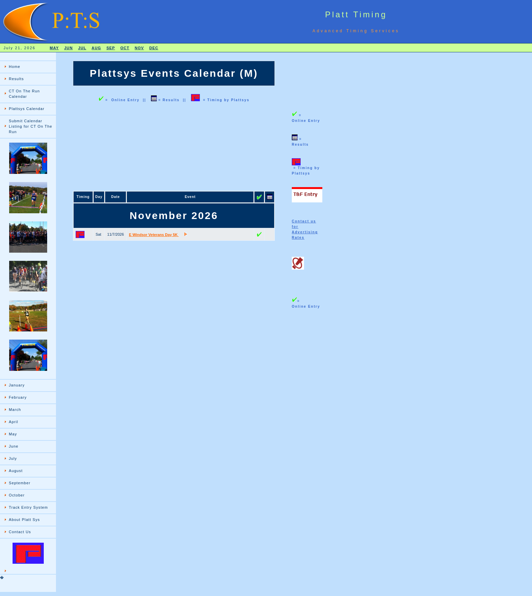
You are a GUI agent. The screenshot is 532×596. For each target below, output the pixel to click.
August (16, 471)
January (17, 385)
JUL (82, 48)
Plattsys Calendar (26, 109)
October (17, 495)
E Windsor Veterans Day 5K (154, 235)
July (13, 458)
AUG (96, 48)
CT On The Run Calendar (24, 93)
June (13, 446)
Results (16, 79)
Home (14, 67)
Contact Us (20, 532)
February (18, 397)
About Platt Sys (24, 520)
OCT (125, 48)
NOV (139, 48)
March (15, 410)
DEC (153, 48)
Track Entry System (28, 507)
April (13, 422)
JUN (68, 48)
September (20, 483)
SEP (111, 48)
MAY (54, 48)
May (13, 434)
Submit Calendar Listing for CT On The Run (30, 126)
